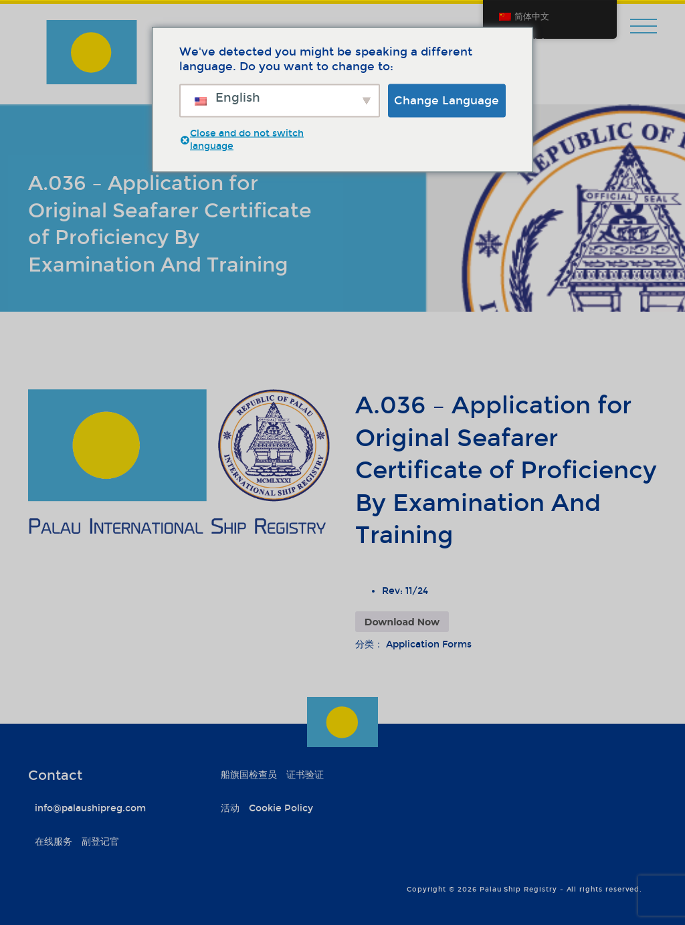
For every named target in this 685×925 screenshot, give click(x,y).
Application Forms (429, 644)
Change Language (446, 100)
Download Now (402, 622)
